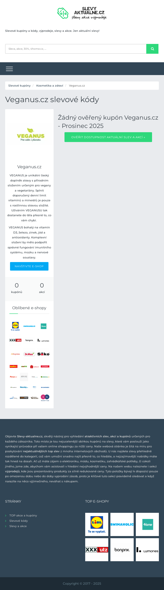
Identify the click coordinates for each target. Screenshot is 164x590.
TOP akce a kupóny (23, 515)
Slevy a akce (18, 526)
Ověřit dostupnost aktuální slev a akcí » (108, 137)
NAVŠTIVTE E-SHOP (29, 266)
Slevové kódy (18, 520)
